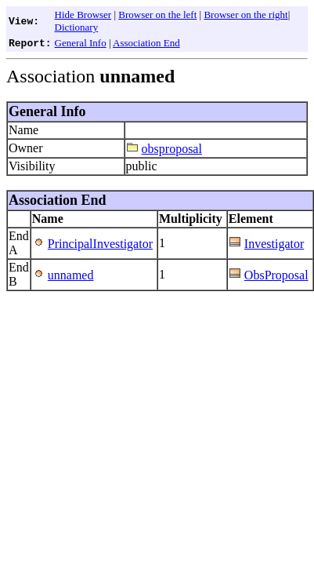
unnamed (71, 275)
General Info (80, 43)
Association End (146, 43)
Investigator (274, 243)
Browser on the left (157, 14)
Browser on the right (245, 14)
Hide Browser (83, 14)
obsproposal (172, 148)
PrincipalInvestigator (100, 243)
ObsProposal (276, 275)
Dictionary (77, 27)
